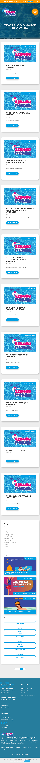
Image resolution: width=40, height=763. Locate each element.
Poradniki (7, 546)
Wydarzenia (7, 527)
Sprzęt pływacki (9, 535)
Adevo (17, 754)
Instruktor (7, 544)
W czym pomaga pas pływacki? (15, 66)
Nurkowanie (19, 626)
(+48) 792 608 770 (6, 717)
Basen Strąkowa (24, 692)
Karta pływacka (20, 649)
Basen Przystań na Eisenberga (28, 695)
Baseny (20, 633)
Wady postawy (19, 657)
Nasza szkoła (20, 636)
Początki (20, 646)
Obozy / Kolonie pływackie (7, 692)
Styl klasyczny (8, 529)
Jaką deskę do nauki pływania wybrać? (16, 308)
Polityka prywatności (26, 747)
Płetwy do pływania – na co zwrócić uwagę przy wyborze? (20, 210)
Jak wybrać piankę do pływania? (17, 403)
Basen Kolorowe (24, 690)
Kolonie (20, 644)
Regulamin (17, 747)
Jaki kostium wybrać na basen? (18, 114)
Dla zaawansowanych (10, 542)
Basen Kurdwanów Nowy (26, 688)
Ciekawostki (7, 540)
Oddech (20, 628)
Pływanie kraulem (5, 703)
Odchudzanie (20, 623)
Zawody (19, 641)
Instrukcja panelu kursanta (7, 747)
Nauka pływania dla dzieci (7, 688)
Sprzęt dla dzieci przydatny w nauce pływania (16, 259)
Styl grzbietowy (9, 531)
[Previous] (15, 669)
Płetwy (20, 631)
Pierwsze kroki (8, 538)
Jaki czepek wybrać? (16, 450)
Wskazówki (19, 654)
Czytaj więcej (12, 78)
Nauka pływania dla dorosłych (8, 690)
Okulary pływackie (20, 621)
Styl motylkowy (8, 536)
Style (20, 652)
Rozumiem (27, 761)
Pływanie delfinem (5, 707)
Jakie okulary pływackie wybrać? (18, 497)
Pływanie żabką (4, 705)
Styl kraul (7, 533)
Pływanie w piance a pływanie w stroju (16, 161)
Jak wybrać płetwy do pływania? (17, 356)
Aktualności (20, 639)
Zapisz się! (35, 12)
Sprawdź (30, 1)
